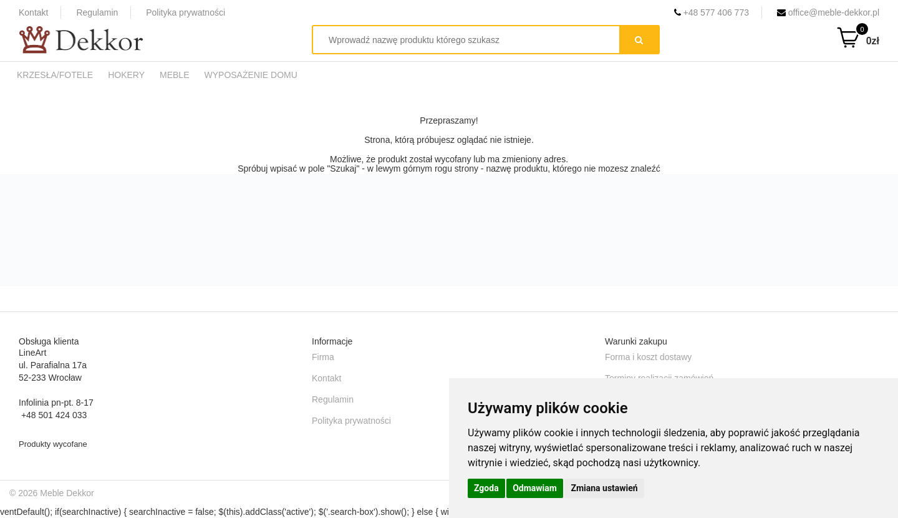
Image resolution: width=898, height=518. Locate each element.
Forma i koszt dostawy (648, 357)
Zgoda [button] (486, 488)
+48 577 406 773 (711, 12)
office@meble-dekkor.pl (828, 12)
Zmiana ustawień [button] (604, 488)
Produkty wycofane (53, 444)
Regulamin (97, 12)
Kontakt (33, 12)
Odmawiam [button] (535, 488)
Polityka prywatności (185, 12)
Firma (323, 357)
